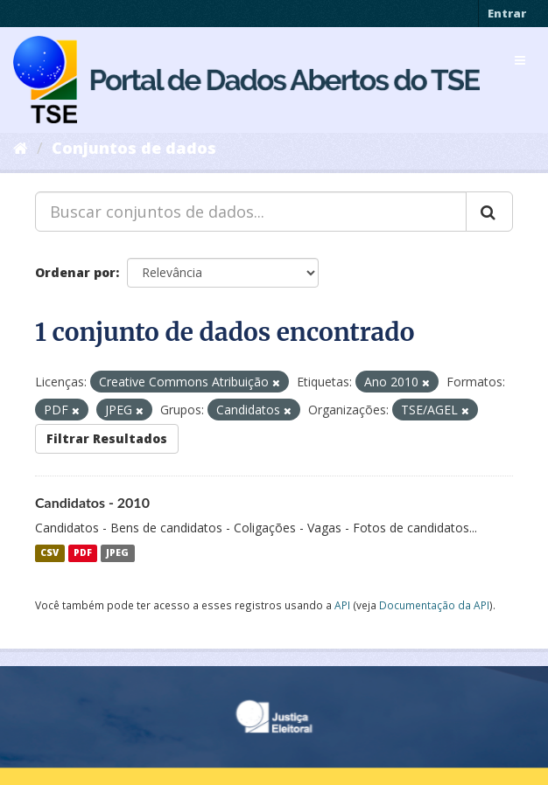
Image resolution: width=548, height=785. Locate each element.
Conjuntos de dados (134, 147)
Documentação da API (434, 605)
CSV (49, 553)
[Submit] (489, 211)
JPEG (117, 553)
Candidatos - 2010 (92, 502)
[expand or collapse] (520, 60)
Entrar (507, 13)
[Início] (20, 147)
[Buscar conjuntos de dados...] (251, 211)
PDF (83, 553)
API (342, 605)
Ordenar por (75, 272)
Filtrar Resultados (106, 438)
